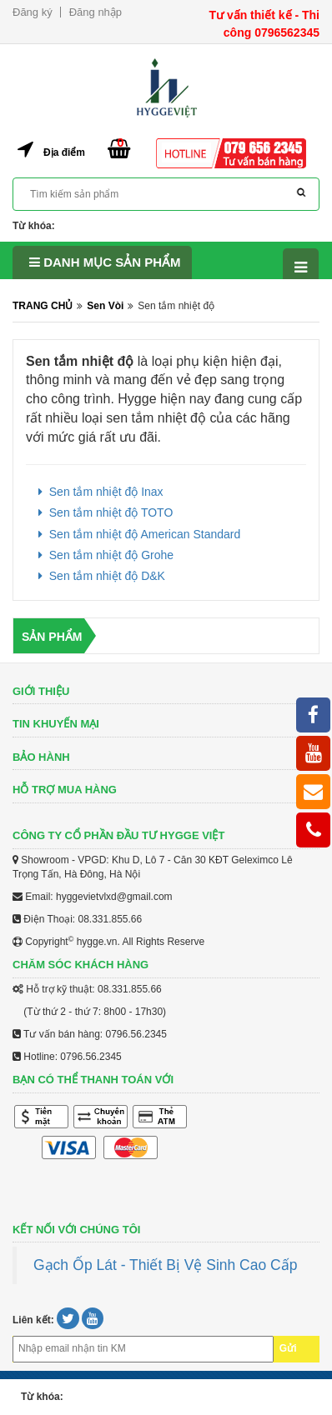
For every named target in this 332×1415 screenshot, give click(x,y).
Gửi (288, 1348)
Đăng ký (33, 12)
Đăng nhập (95, 12)
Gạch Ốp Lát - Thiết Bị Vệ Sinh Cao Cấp (165, 1265)
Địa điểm (64, 152)
